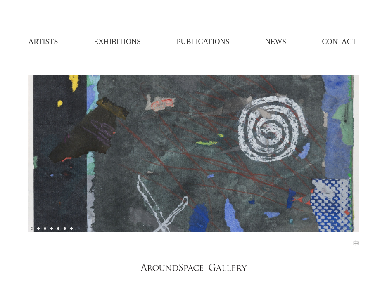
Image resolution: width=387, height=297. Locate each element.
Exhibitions (117, 42)
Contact (339, 42)
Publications (202, 42)
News (275, 42)
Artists (43, 42)
